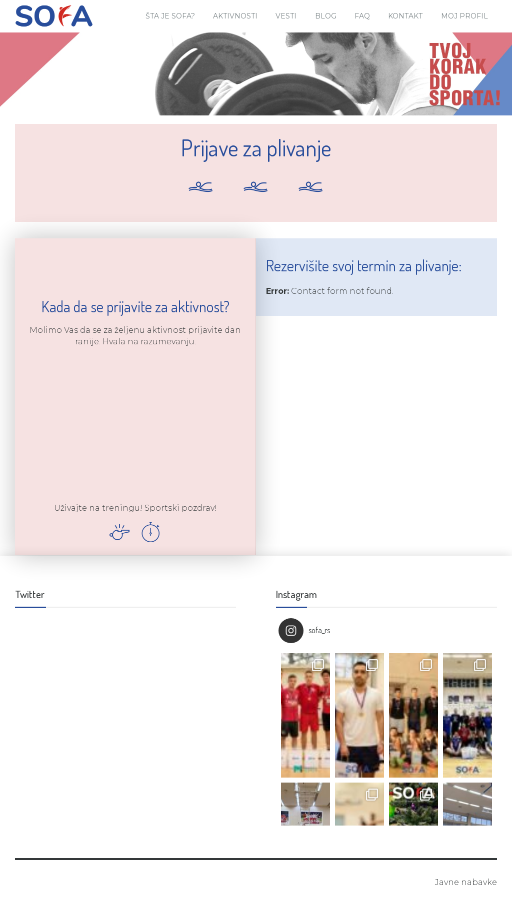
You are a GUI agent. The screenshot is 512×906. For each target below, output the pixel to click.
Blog (325, 15)
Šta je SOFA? (170, 15)
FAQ (362, 15)
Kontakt (405, 15)
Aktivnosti (235, 15)
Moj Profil (464, 15)
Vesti (286, 15)
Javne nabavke (466, 882)
